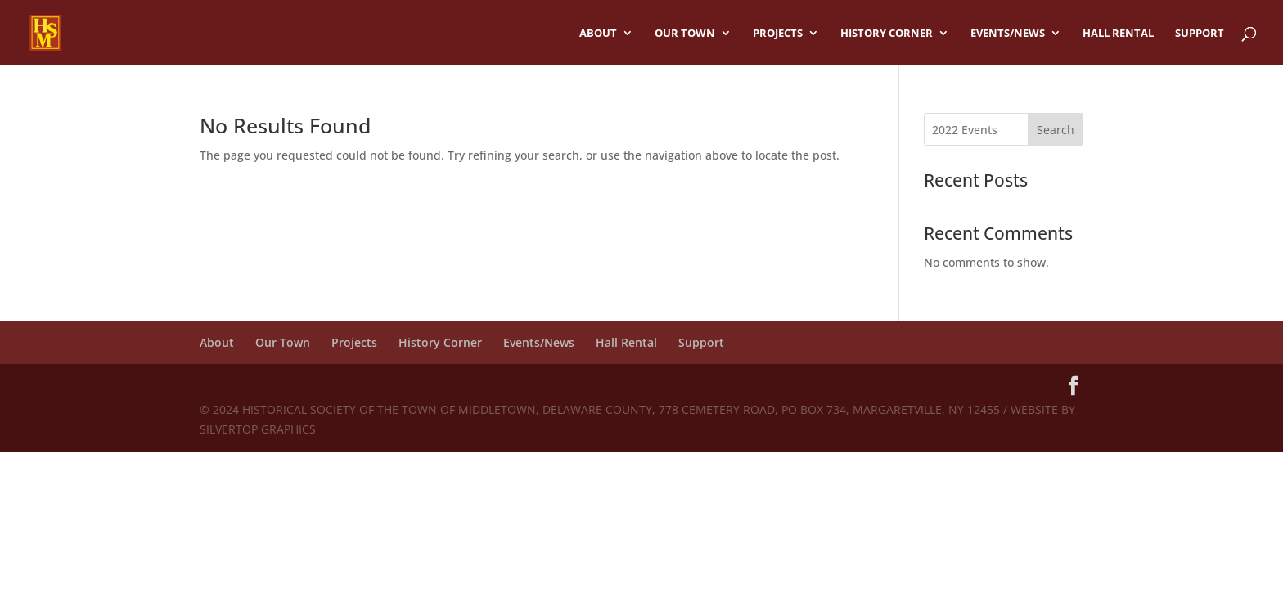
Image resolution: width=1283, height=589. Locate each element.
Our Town (685, 33)
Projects (778, 33)
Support (1199, 33)
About (598, 33)
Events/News (1007, 33)
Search (1055, 129)
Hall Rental (1118, 33)
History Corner (886, 33)
